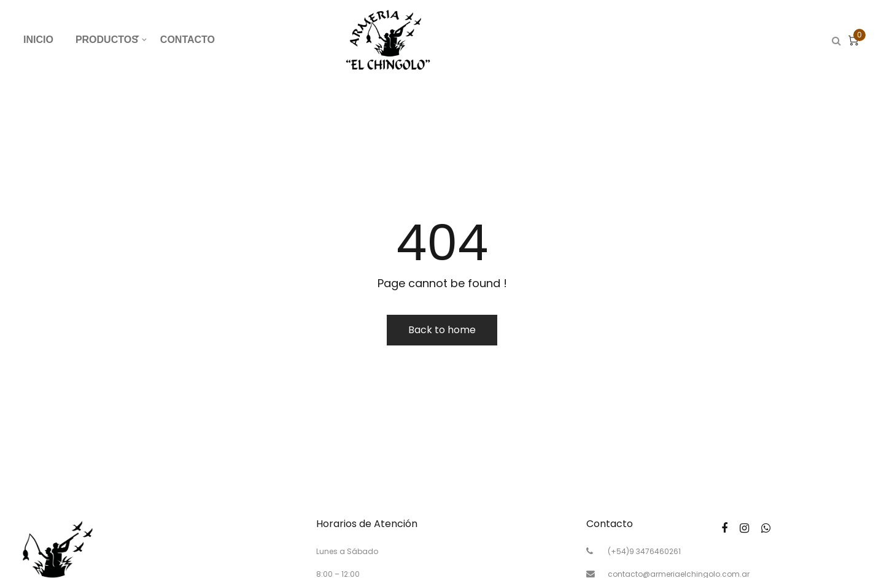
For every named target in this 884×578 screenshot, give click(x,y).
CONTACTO (187, 39)
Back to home (442, 330)
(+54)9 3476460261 (644, 551)
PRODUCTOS (112, 38)
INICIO (38, 39)
